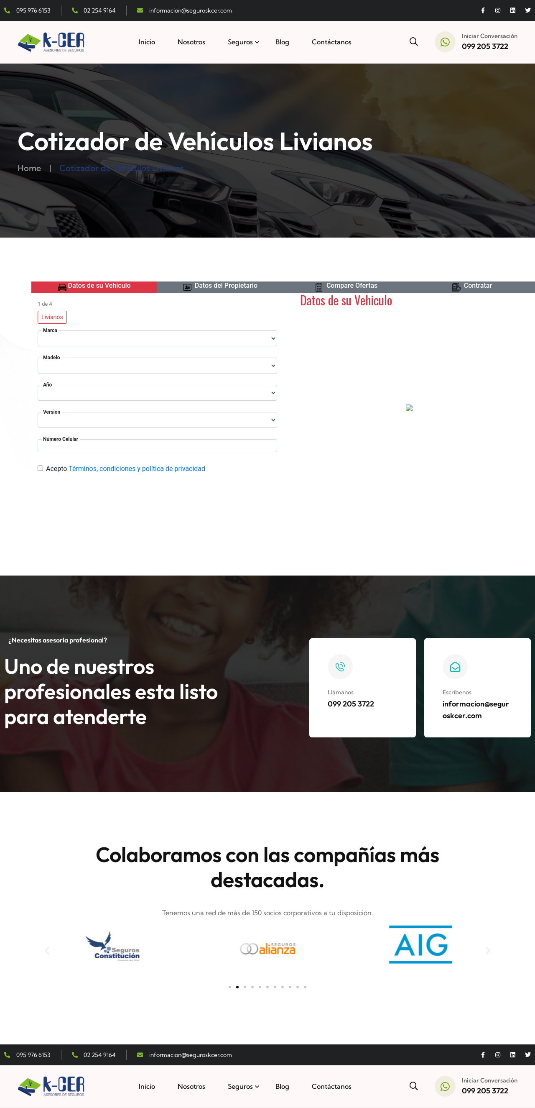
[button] (47, 950)
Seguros (240, 42)
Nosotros (191, 42)
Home (29, 168)
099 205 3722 (485, 46)
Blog (282, 42)
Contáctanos (332, 42)
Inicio (147, 42)
